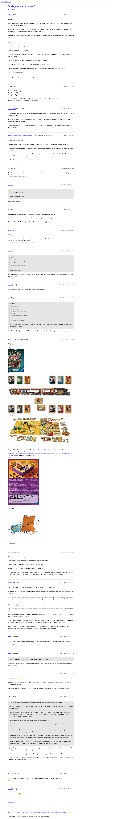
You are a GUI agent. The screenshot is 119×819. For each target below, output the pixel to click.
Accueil (10, 812)
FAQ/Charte (25, 812)
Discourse (18, 816)
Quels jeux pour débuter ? (21, 6)
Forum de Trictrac (6, 2)
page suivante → (13, 802)
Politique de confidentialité (58, 812)
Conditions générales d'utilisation (39, 812)
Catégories (17, 812)
